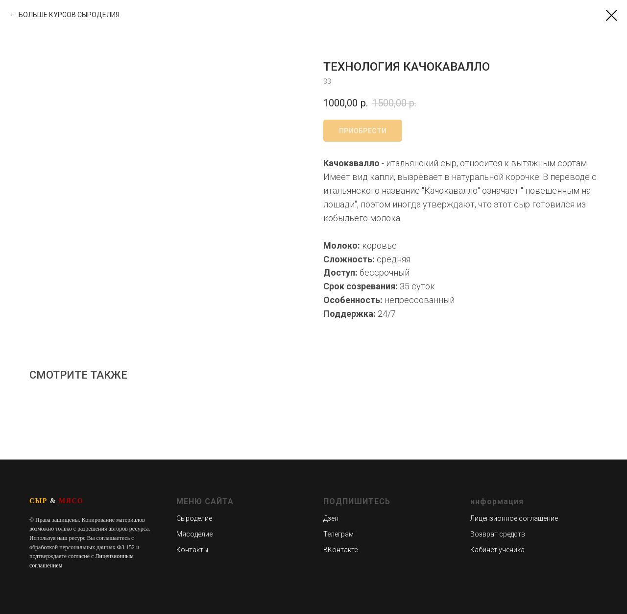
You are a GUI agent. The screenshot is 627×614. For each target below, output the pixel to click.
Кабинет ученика (497, 550)
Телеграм (338, 534)
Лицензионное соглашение (514, 518)
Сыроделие (194, 518)
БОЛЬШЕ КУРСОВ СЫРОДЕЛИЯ (69, 15)
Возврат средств (497, 534)
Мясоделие (194, 534)
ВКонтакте (340, 550)
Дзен (330, 518)
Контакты (192, 550)
